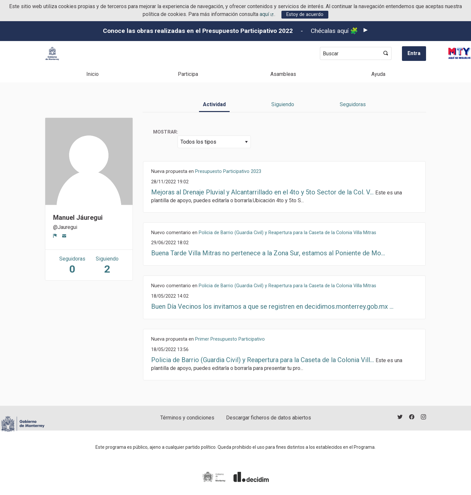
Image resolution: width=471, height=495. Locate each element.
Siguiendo (282, 104)
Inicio (92, 74)
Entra (414, 53)
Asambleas (283, 74)
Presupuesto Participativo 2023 (228, 171)
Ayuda (378, 74)
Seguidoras (353, 104)
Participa (188, 74)
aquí (267, 14)
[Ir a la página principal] (52, 53)
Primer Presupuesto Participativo (230, 339)
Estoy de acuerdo (304, 14)
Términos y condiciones (187, 418)
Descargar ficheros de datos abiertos (268, 418)
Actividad (214, 104)
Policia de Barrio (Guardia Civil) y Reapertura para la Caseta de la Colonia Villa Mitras (287, 232)
